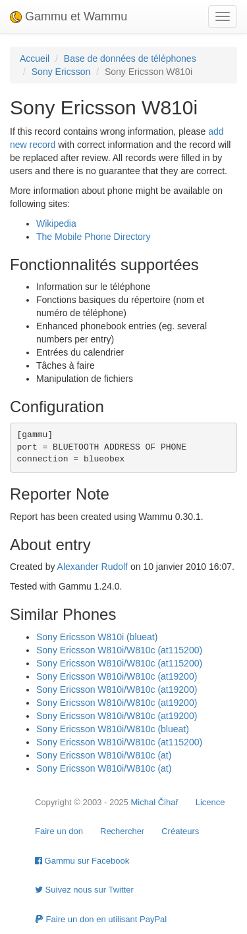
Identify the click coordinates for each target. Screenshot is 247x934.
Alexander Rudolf (92, 566)
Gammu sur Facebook (82, 861)
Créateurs (180, 831)
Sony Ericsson (61, 71)
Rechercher (122, 831)
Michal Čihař (154, 802)
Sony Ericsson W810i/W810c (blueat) (112, 729)
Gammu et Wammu (68, 16)
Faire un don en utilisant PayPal (101, 919)
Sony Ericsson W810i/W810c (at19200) (116, 676)
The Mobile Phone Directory (93, 236)
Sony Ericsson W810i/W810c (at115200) (119, 650)
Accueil (34, 58)
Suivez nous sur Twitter (84, 890)
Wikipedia (56, 223)
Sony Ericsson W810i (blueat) (96, 637)
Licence (210, 802)
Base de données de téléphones (130, 58)
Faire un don (59, 831)
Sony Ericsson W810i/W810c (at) (103, 755)
